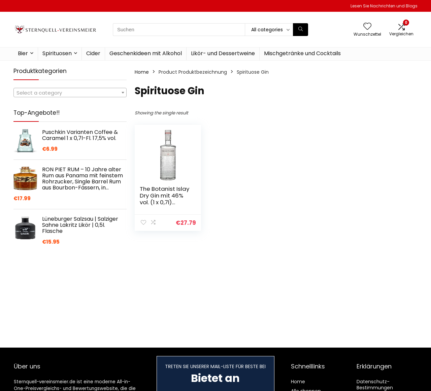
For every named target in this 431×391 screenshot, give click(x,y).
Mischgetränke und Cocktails (302, 53)
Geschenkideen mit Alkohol (145, 53)
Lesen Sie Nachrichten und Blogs (384, 6)
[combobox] (70, 92)
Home (142, 72)
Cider (93, 53)
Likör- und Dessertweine (223, 53)
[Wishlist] (367, 26)
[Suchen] (300, 29)
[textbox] (70, 93)
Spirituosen (57, 53)
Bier (23, 53)
